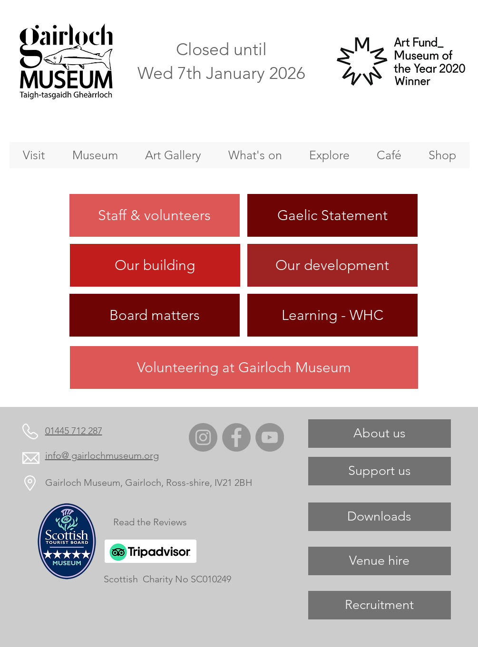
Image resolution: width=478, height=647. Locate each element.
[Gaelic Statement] (332, 215)
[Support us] (379, 471)
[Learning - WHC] (332, 315)
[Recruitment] (379, 605)
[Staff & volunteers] (154, 215)
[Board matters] (154, 315)
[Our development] (332, 265)
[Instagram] (203, 437)
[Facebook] (236, 437)
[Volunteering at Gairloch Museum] (244, 367)
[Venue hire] (379, 561)
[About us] (379, 433)
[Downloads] (379, 516)
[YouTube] (269, 437)
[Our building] (155, 265)
